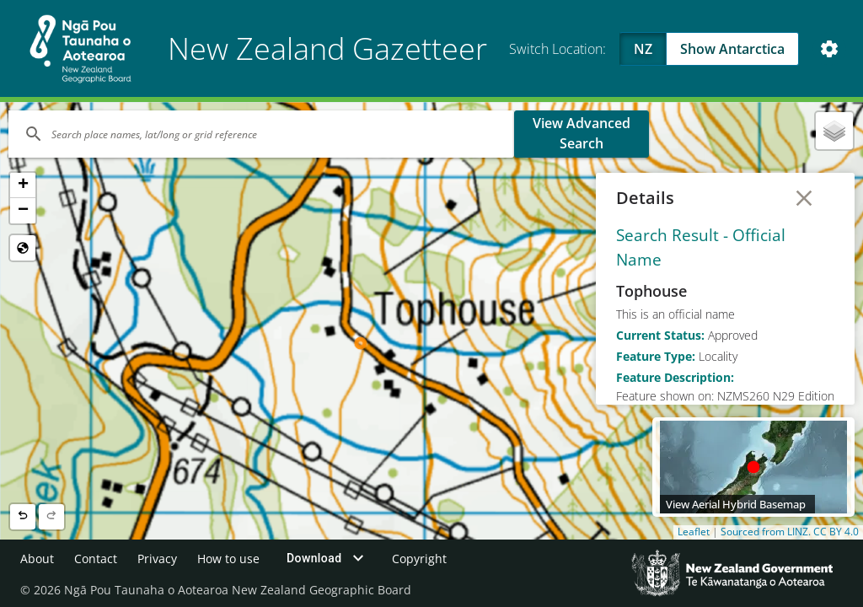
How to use (228, 559)
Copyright (419, 559)
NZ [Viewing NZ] (643, 49)
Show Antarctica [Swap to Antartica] (732, 49)
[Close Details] (804, 198)
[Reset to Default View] (22, 248)
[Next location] (51, 516)
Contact (95, 559)
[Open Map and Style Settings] (829, 49)
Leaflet (694, 532)
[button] (22, 185)
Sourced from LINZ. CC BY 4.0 (790, 532)
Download (327, 558)
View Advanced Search (581, 133)
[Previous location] (22, 516)
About (37, 559)
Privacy (157, 559)
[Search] (261, 134)
